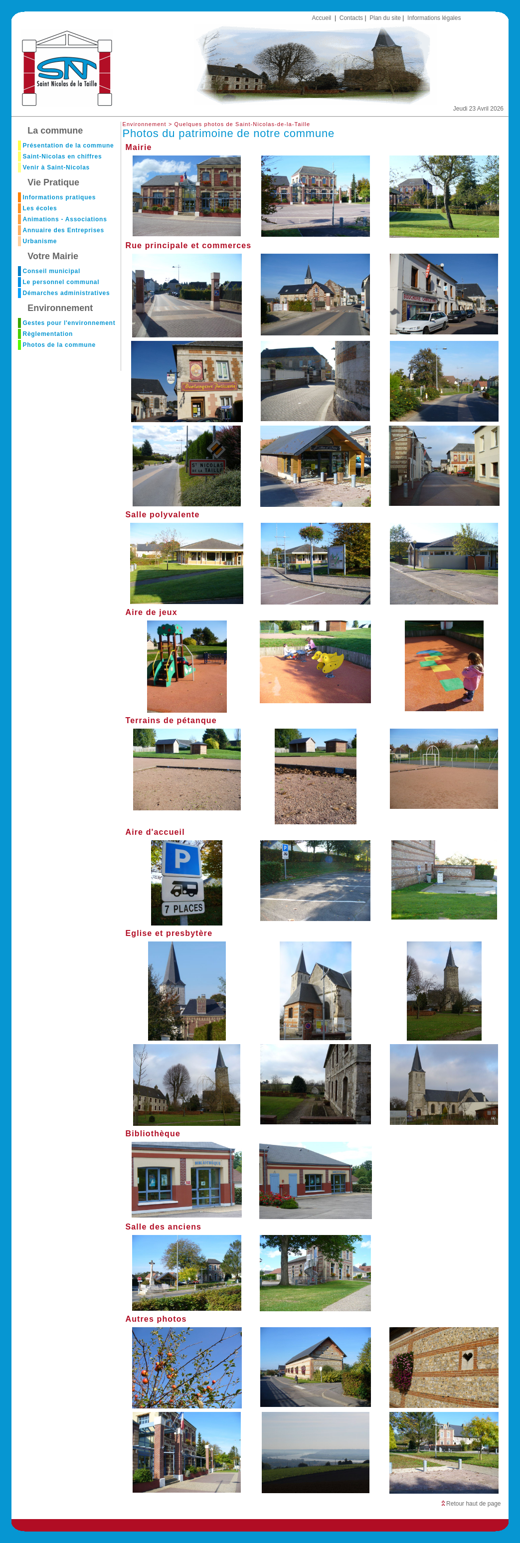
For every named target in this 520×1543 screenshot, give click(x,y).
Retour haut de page (471, 1503)
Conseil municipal (51, 271)
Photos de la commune (58, 344)
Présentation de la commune (68, 145)
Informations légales (434, 17)
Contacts (351, 17)
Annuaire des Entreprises (63, 230)
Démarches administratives (66, 293)
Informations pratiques (59, 197)
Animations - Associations (64, 219)
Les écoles (39, 208)
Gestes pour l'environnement (68, 322)
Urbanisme (39, 241)
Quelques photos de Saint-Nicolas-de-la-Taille (242, 124)
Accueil (322, 17)
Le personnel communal (60, 282)
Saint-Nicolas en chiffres (62, 156)
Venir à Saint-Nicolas (56, 167)
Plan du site (385, 17)
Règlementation (47, 333)
